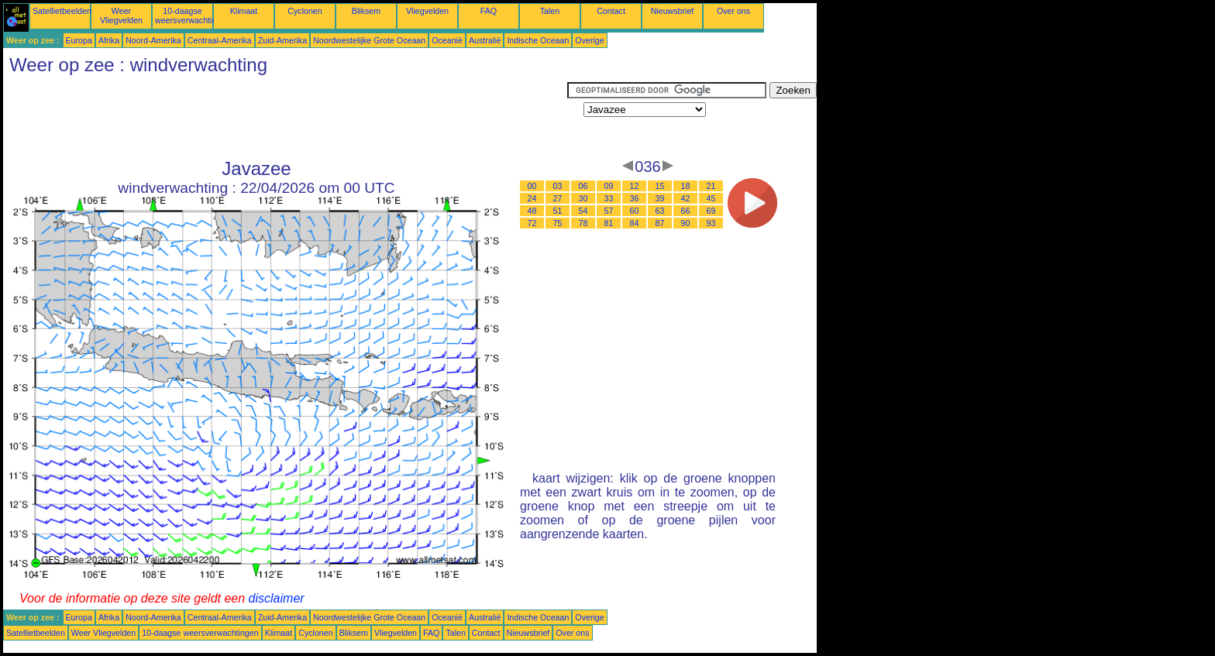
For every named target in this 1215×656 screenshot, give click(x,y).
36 (634, 198)
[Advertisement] (285, 117)
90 (685, 223)
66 (685, 210)
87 (660, 223)
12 (634, 186)
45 (711, 198)
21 (711, 186)
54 (583, 210)
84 (634, 223)
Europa (79, 40)
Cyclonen (304, 10)
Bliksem (366, 10)
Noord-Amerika (153, 40)
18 (685, 186)
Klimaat (244, 10)
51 (558, 210)
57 (609, 210)
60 (634, 210)
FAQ (488, 10)
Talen (549, 10)
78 (583, 223)
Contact (611, 10)
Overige (589, 40)
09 (609, 186)
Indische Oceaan (538, 40)
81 (609, 223)
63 (660, 210)
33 (609, 198)
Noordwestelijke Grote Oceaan (369, 40)
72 (532, 223)
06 (583, 186)
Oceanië (447, 40)
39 (660, 198)
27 (558, 198)
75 (558, 223)
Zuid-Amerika (282, 40)
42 (685, 198)
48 (532, 210)
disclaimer (277, 598)
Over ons (733, 10)
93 (711, 223)
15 (660, 186)
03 (558, 186)
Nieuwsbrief (672, 10)
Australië (485, 40)
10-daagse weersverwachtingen (192, 15)
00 (532, 186)
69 (711, 210)
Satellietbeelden (62, 10)
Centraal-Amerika (220, 40)
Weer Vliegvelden (121, 15)
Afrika (108, 40)
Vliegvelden (427, 10)
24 (532, 198)
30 (583, 198)
